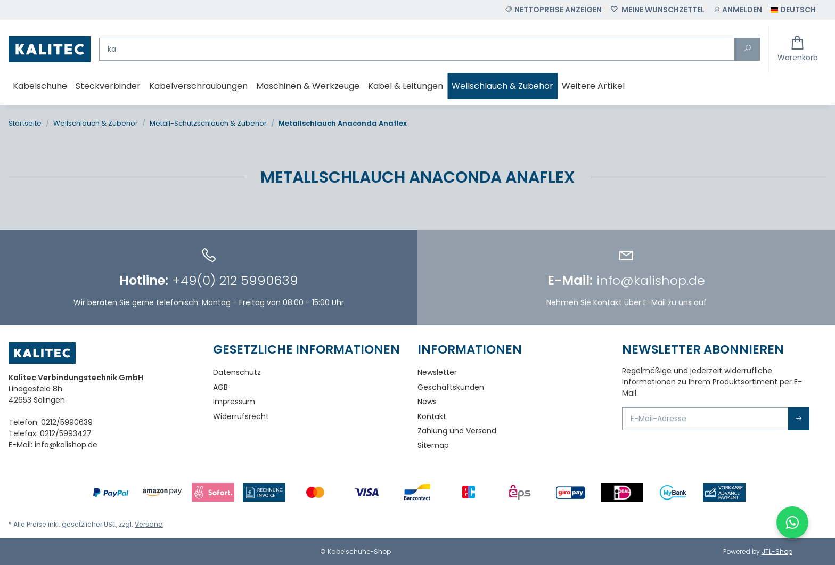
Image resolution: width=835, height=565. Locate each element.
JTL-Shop (777, 551)
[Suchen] (417, 49)
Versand (149, 524)
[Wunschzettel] (657, 10)
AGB (220, 387)
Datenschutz (237, 372)
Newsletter (437, 372)
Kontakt (432, 416)
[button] (737, 10)
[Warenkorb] (797, 49)
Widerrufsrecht (241, 416)
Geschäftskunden (451, 387)
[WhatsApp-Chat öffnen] (792, 522)
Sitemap (433, 445)
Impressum (234, 401)
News (427, 401)
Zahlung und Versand (457, 430)
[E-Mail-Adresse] (705, 418)
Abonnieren (798, 418)
